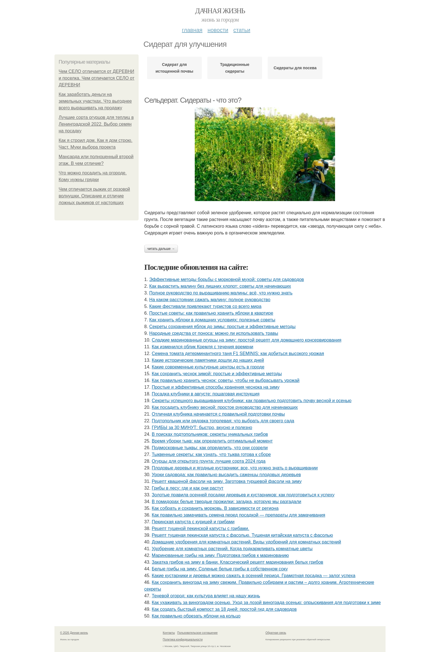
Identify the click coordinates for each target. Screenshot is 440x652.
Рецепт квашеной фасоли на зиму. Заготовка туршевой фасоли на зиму (227, 481)
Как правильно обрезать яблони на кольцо (196, 616)
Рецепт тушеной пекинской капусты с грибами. (200, 528)
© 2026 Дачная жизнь (74, 632)
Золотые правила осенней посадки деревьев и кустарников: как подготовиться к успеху (243, 494)
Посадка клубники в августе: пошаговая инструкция (206, 393)
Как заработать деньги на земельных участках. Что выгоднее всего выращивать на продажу (95, 101)
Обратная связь (275, 632)
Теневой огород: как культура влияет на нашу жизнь (206, 595)
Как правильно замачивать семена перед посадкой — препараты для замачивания (238, 515)
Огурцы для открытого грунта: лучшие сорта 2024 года (209, 461)
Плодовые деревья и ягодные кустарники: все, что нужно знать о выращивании (235, 468)
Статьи (241, 30)
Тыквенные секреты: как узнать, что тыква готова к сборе (211, 454)
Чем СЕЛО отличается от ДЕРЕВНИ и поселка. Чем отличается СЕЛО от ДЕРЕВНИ (96, 78)
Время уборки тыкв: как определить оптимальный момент (212, 441)
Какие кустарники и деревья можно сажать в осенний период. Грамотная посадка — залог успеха (254, 575)
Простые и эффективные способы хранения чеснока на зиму (215, 387)
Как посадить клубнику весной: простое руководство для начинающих (225, 407)
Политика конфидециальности (183, 639)
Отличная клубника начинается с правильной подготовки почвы (218, 414)
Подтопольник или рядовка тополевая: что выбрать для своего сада (223, 420)
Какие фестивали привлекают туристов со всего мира (205, 306)
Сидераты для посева (295, 68)
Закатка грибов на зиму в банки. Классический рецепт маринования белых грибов (237, 562)
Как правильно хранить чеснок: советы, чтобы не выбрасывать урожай (226, 380)
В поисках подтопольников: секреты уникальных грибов (210, 434)
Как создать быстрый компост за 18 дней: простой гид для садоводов (224, 609)
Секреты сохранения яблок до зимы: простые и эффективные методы (222, 326)
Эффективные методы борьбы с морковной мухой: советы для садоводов (226, 279)
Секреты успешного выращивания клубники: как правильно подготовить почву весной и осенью (252, 400)
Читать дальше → (161, 249)
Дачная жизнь (220, 11)
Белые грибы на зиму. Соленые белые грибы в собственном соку (220, 568)
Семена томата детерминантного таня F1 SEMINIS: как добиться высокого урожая (238, 353)
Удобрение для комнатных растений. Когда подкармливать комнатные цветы (232, 548)
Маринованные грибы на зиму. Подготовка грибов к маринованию (220, 555)
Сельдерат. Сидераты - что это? (192, 100)
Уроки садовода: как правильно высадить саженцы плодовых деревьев (226, 474)
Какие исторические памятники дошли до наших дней (208, 360)
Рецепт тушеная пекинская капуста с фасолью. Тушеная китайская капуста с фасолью (242, 535)
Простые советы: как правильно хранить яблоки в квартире (211, 313)
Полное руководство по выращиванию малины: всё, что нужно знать (220, 293)
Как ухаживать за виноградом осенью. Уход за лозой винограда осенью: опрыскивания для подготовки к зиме (266, 602)
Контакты (169, 632)
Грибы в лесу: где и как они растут (187, 488)
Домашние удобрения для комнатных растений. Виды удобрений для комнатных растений (246, 542)
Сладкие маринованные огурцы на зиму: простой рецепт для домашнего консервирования (247, 340)
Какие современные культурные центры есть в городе (208, 367)
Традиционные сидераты (234, 67)
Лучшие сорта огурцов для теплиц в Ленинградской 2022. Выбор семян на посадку (96, 124)
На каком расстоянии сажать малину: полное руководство (210, 299)
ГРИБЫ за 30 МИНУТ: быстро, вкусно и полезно (202, 427)
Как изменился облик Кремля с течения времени (202, 346)
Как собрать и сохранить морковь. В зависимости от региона (215, 508)
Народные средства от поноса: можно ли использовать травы (213, 333)
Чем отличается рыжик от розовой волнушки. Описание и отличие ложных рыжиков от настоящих (94, 196)
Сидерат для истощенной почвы (174, 67)
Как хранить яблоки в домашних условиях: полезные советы (212, 319)
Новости (217, 30)
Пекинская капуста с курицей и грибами (193, 521)
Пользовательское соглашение (197, 632)
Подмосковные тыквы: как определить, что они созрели (210, 447)
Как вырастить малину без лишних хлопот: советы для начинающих (220, 286)
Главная (192, 30)
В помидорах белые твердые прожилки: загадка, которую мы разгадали (226, 501)
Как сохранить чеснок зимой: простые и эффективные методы (217, 373)
